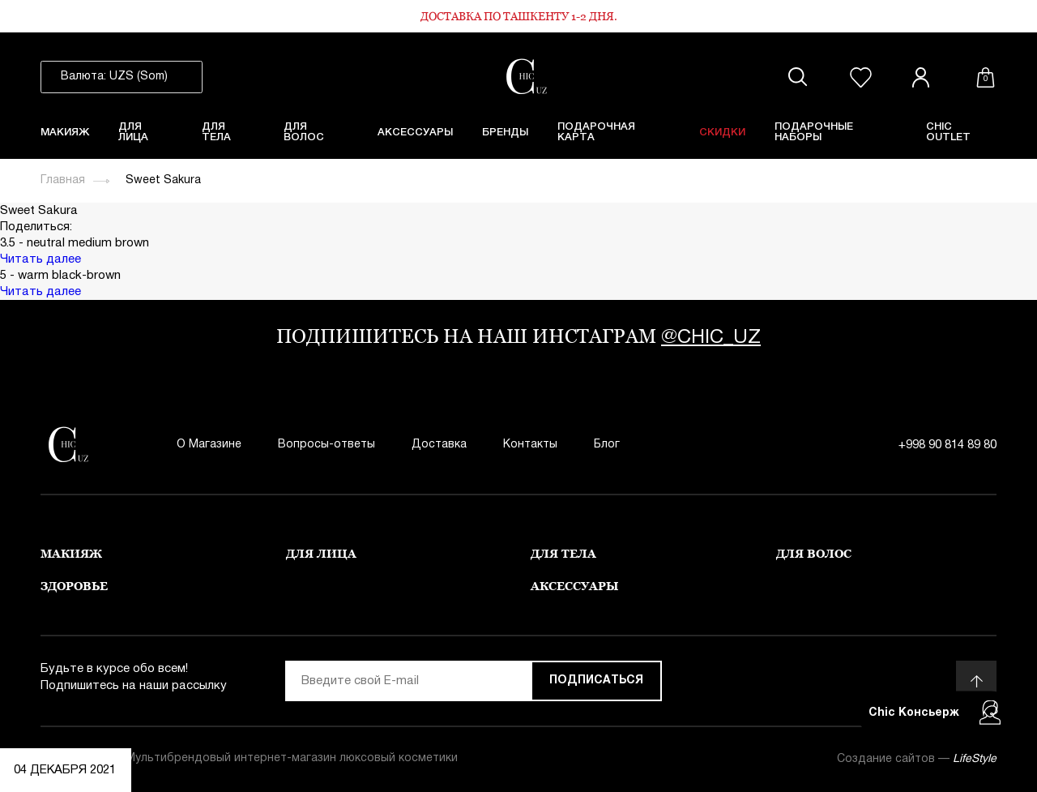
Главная (63, 180)
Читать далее (40, 259)
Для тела (216, 132)
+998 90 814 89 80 (947, 445)
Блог (607, 444)
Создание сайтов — (916, 759)
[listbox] (122, 77)
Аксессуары (415, 132)
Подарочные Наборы (814, 132)
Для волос (304, 132)
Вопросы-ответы (326, 444)
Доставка (439, 444)
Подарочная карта (596, 132)
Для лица (133, 132)
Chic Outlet (948, 132)
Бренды (505, 132)
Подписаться (596, 680)
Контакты (530, 444)
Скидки (722, 132)
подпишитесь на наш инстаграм (518, 336)
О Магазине (209, 444)
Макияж (65, 132)
